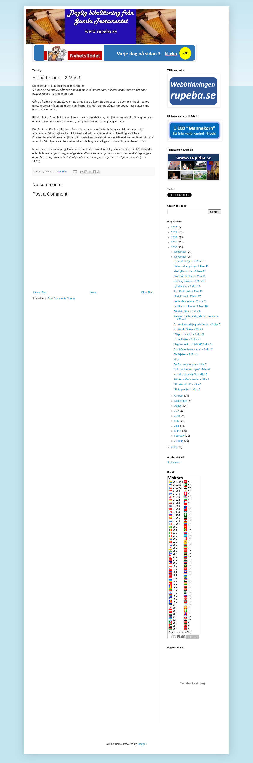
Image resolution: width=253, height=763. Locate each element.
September (180, 400)
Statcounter (173, 462)
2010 (174, 247)
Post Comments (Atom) (61, 298)
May (177, 420)
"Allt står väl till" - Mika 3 (187, 384)
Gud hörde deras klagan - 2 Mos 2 (193, 349)
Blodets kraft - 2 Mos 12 (187, 296)
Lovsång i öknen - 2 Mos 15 (189, 281)
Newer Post (40, 292)
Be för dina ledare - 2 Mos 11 (190, 301)
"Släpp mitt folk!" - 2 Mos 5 (189, 334)
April (177, 425)
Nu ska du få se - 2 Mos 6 (188, 329)
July (177, 410)
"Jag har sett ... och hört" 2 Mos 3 (192, 344)
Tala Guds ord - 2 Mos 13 (188, 291)
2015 (174, 227)
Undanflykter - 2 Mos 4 (186, 339)
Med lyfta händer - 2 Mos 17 (189, 271)
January (179, 440)
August (178, 405)
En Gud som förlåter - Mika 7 (190, 364)
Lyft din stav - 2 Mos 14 (187, 286)
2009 (174, 447)
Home (93, 292)
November (180, 256)
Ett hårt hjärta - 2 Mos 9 (187, 311)
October (179, 395)
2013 (174, 232)
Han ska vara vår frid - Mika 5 (190, 374)
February (179, 435)
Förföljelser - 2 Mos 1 (186, 354)
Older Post (147, 292)
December (180, 251)
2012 (174, 237)
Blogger (142, 743)
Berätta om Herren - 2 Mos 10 (191, 306)
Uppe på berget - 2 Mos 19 (189, 261)
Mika (176, 359)
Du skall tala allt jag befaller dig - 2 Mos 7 (197, 324)
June (177, 415)
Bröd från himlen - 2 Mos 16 (189, 276)
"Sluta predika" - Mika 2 (187, 389)
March (178, 430)
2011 (174, 242)
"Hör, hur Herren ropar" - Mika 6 (192, 369)
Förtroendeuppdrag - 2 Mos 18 (191, 266)
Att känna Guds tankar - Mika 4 (191, 379)
